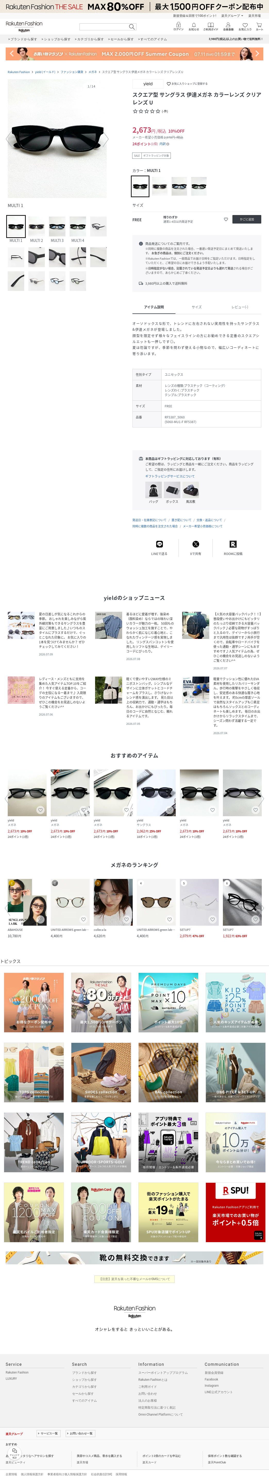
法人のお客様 (147, 1395)
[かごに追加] (246, 219)
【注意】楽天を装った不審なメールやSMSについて (134, 1274)
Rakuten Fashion (19, 72)
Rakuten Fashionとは (152, 1374)
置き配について (181, 515)
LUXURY (11, 1373)
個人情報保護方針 (32, 1469)
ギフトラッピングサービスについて (170, 476)
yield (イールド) (45, 72)
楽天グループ (230, 16)
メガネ (92, 72)
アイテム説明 (154, 306)
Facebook (211, 1374)
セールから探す (83, 1388)
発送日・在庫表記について (149, 515)
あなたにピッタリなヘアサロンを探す (30, 1451)
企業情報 (11, 1469)
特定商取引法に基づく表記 (156, 1402)
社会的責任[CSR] (101, 1469)
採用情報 (121, 1469)
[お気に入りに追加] (226, 219)
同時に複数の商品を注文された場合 (155, 521)
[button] (57, 139)
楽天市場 (254, 16)
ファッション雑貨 (72, 72)
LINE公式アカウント (219, 1387)
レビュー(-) (239, 306)
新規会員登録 (214, 1367)
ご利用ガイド (147, 1381)
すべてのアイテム (84, 1395)
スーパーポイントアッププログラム (163, 1367)
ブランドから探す (84, 1367)
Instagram (212, 1380)
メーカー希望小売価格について (203, 521)
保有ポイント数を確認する (225, 1451)
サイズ (197, 306)
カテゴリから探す (84, 1381)
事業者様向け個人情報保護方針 (67, 1469)
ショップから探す (84, 1374)
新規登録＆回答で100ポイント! (194, 16)
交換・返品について (209, 515)
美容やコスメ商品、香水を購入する (99, 1451)
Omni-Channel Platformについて (160, 1409)
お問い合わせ (147, 1388)
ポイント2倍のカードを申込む (161, 1451)
